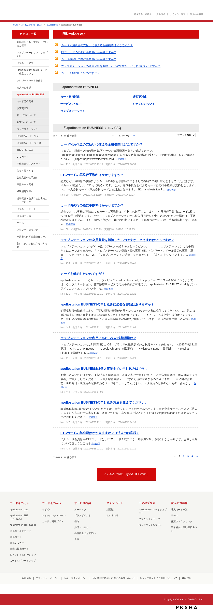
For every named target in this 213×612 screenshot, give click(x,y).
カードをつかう (51, 503)
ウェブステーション (27, 129)
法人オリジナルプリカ (150, 525)
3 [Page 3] (188, 456)
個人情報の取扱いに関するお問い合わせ (113, 578)
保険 (76, 539)
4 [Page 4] (192, 456)
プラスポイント (82, 515)
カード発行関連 (25, 101)
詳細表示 (122, 159)
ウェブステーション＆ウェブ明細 (32, 54)
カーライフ (80, 509)
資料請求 (160, 14)
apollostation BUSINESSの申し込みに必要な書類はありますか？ (107, 304)
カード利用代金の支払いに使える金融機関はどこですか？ (97, 45)
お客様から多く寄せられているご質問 (32, 44)
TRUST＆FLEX (25, 150)
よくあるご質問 (177, 14)
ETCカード (23, 156)
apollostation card (19, 509)
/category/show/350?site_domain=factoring (14, 244)
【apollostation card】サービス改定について (32, 72)
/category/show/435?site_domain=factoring (14, 63)
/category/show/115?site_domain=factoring (14, 143)
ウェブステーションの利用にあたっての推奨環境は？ (98, 338)
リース (20, 222)
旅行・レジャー (82, 527)
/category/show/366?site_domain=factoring (14, 164)
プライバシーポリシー (47, 578)
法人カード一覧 (179, 509)
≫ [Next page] (197, 456)
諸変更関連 (23, 108)
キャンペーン (114, 503)
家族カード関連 (25, 184)
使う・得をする (25, 170)
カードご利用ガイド (52, 521)
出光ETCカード (18, 542)
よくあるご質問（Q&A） (32, 25)
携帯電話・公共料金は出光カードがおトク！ (32, 200)
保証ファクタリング (27, 229)
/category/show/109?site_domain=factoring (14, 136)
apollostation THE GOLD (23, 525)
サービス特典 (82, 503)
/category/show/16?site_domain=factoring (14, 216)
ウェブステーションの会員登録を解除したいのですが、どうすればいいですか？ (111, 66)
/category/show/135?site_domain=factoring (14, 53)
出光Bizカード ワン (28, 136)
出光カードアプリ (26, 63)
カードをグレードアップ (23, 560)
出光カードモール (26, 209)
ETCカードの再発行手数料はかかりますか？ (88, 52)
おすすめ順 (112, 515)
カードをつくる (19, 503)
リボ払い (46, 509)
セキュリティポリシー (76, 578)
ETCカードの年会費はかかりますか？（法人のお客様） (100, 433)
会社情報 (26, 578)
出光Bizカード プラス (29, 143)
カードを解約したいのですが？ (80, 73)
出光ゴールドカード (20, 531)
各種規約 (186, 578)
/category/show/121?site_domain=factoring (14, 150)
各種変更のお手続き (27, 177)
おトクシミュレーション (23, 554)
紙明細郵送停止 (25, 191)
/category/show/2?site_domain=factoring (14, 81)
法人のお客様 (196, 14)
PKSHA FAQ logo (186, 607)
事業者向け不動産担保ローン (32, 236)
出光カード (16, 536)
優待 (76, 521)
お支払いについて (26, 122)
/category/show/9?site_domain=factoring (14, 171)
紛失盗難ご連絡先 (142, 14)
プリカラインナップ (149, 519)
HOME (15, 25)
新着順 (110, 509)
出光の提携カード (19, 548)
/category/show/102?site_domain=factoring (14, 95)
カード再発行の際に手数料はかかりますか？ (88, 59)
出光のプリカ (24, 216)
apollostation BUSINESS (30, 94)
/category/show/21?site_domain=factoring (14, 88)
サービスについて (26, 115)
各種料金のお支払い (85, 533)
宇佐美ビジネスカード (28, 163)
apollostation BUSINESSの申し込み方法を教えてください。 (104, 402)
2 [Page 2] (183, 456)
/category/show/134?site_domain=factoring (14, 42)
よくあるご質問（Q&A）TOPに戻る (126, 474)
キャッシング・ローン (54, 515)
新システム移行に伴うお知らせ (32, 245)
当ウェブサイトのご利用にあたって (158, 578)
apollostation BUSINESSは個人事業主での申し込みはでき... (104, 368)
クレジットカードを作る (30, 80)
